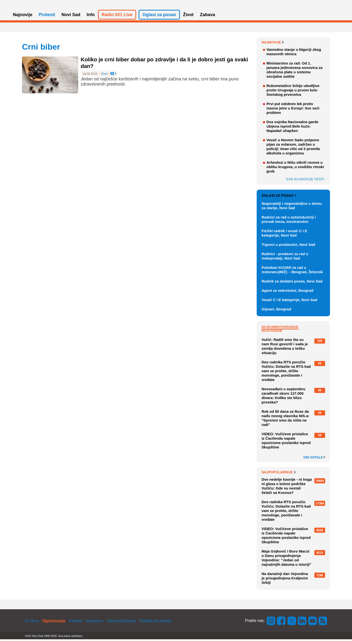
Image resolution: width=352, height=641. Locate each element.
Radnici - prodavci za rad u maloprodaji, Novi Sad (285, 257)
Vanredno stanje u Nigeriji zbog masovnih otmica (293, 53)
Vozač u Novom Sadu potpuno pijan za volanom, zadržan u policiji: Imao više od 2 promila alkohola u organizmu (293, 148)
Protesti (47, 16)
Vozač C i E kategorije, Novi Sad (289, 301)
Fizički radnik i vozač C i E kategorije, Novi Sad (284, 234)
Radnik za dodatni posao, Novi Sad (292, 283)
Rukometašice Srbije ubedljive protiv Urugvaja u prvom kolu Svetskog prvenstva (292, 91)
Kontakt (75, 622)
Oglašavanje (53, 622)
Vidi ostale (314, 459)
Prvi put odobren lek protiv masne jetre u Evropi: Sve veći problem (292, 109)
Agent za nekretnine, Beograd (287, 292)
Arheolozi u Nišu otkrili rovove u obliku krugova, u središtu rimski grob (295, 168)
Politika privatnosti (155, 622)
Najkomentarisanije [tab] (280, 328)
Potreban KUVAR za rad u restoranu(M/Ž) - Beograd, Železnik (292, 271)
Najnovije (273, 44)
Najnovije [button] (23, 16)
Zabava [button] (207, 16)
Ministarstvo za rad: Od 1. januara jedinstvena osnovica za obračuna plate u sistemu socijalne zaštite (294, 71)
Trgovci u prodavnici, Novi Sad (288, 246)
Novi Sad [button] (71, 16)
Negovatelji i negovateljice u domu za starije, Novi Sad (292, 207)
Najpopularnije (279, 474)
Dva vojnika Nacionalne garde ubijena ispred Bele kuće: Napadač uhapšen (292, 127)
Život (104, 75)
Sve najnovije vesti (305, 181)
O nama (32, 622)
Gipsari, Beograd (276, 311)
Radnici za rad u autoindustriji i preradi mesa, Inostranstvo (289, 221)
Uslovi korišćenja (121, 622)
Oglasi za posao (279, 197)
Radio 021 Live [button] (117, 16)
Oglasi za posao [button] (159, 16)
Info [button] (91, 16)
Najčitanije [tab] (272, 332)
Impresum (94, 622)
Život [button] (188, 16)
